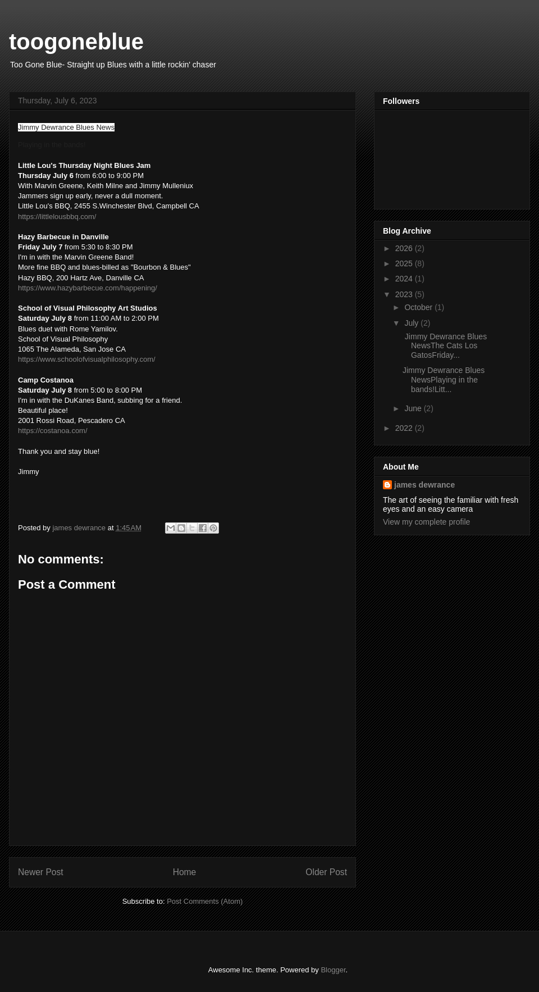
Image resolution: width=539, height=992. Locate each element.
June (413, 408)
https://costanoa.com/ (53, 430)
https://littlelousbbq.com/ (57, 216)
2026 (405, 248)
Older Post (326, 872)
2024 (405, 278)
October (419, 307)
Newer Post (40, 872)
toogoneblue (76, 41)
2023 (405, 294)
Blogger (333, 970)
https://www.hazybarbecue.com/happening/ (87, 288)
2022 (405, 428)
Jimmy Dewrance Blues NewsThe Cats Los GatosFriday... (445, 346)
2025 (405, 263)
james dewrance (424, 484)
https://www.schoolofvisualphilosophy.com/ (87, 359)
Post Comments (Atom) (205, 901)
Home (185, 872)
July (412, 322)
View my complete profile (426, 521)
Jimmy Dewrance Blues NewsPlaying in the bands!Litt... (444, 380)
